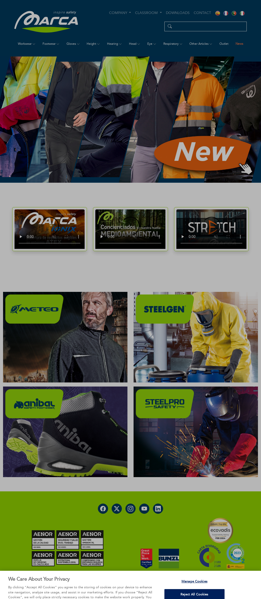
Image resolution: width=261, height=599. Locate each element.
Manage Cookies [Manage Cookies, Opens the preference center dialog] (194, 588)
